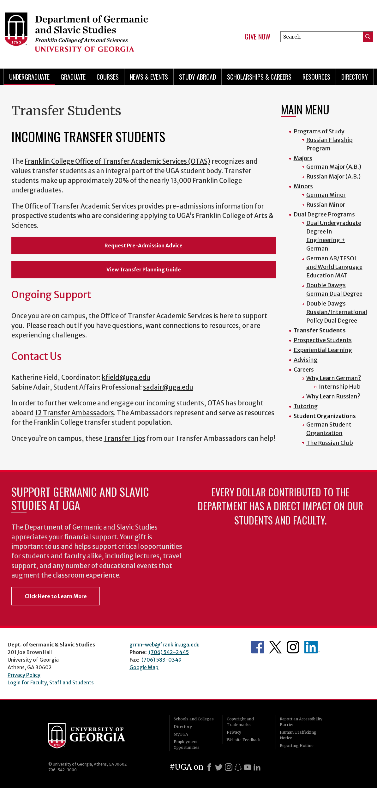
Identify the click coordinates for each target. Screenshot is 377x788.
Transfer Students (320, 330)
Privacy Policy (24, 675)
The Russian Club (329, 442)
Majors (303, 158)
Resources (316, 77)
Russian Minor (325, 204)
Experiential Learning (323, 350)
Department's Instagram (293, 647)
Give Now (257, 36)
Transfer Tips (124, 438)
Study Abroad (197, 77)
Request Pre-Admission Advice (144, 245)
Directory (354, 77)
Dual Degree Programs (324, 214)
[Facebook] (209, 767)
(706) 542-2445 (169, 652)
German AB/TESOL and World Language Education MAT (334, 267)
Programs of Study (319, 131)
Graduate (73, 77)
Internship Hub (340, 386)
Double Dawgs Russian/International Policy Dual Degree (336, 312)
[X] (219, 767)
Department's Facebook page (257, 647)
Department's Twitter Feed (275, 647)
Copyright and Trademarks (240, 722)
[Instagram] (228, 767)
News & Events (149, 77)
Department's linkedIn (312, 647)
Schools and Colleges (194, 719)
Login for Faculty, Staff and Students (51, 682)
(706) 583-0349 (161, 660)
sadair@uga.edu (168, 387)
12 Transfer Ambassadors (74, 413)
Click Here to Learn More (56, 596)
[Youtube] (247, 767)
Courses (108, 77)
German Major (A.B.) (333, 166)
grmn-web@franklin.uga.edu (164, 644)
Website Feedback (243, 739)
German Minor (326, 194)
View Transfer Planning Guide (143, 269)
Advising (306, 359)
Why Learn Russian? (333, 396)
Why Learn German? (333, 378)
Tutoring (306, 406)
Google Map (144, 667)
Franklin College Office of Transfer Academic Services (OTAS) (117, 161)
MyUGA (181, 734)
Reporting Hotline (297, 745)
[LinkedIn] (257, 767)
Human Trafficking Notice (298, 735)
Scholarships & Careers (259, 77)
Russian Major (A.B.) (333, 176)
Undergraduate (29, 77)
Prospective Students (323, 340)
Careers (304, 369)
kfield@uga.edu (126, 377)
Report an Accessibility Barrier (301, 722)
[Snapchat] (238, 767)
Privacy (234, 732)
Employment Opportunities (187, 744)
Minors (303, 186)
